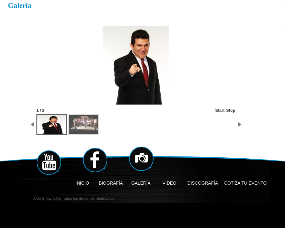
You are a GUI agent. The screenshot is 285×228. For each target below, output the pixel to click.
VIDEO (169, 183)
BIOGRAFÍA (111, 183)
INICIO (82, 183)
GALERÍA (141, 183)
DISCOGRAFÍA (202, 183)
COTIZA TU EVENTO (245, 183)
